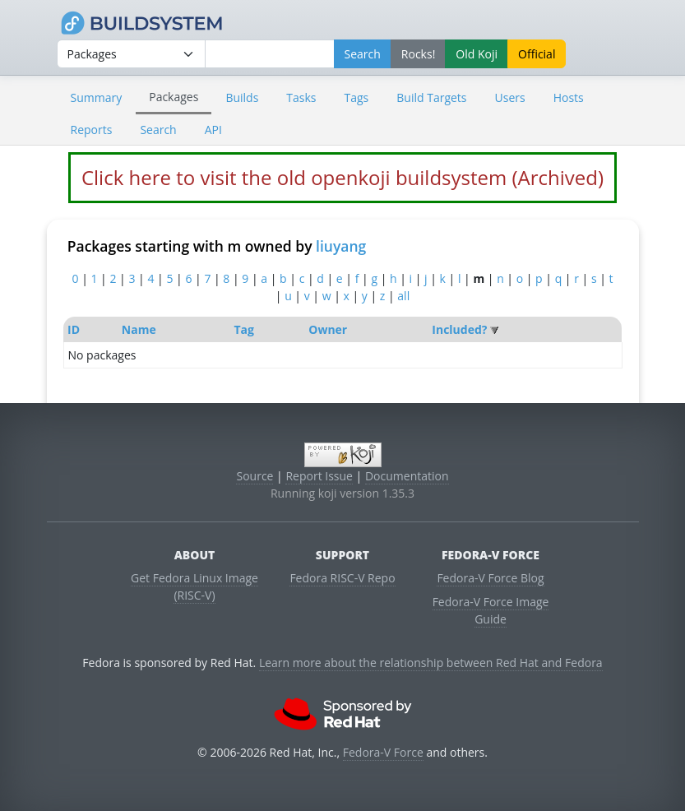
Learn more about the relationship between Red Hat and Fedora (431, 662)
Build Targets (431, 97)
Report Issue (319, 476)
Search (158, 129)
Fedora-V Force (383, 752)
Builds (241, 97)
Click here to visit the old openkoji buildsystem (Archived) (342, 177)
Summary (97, 97)
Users (510, 97)
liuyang (341, 246)
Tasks (301, 97)
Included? (459, 329)
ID (73, 329)
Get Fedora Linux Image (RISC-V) (194, 586)
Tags (357, 97)
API (213, 129)
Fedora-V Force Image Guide (491, 610)
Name (139, 329)
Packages (173, 96)
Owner (327, 329)
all (403, 296)
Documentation (407, 476)
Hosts (568, 97)
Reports (92, 129)
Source (254, 476)
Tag (243, 329)
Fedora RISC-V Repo (342, 578)
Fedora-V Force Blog (490, 578)
